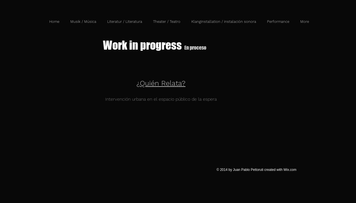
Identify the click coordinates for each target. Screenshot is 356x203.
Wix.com (289, 170)
